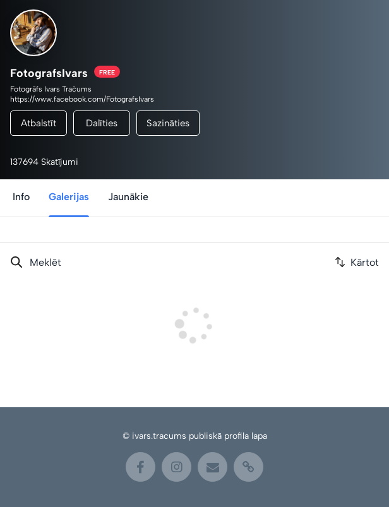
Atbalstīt (38, 123)
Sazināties (168, 123)
